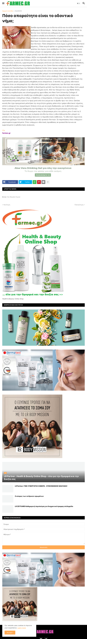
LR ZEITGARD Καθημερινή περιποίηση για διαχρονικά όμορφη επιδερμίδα (44, 506)
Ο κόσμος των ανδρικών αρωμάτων (29, 496)
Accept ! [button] (10, 632)
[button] (3, 3)
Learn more (21, 628)
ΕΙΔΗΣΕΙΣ (18, 11)
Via (3, 130)
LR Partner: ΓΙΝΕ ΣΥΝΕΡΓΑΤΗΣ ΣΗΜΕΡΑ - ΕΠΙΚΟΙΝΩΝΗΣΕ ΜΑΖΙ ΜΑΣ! (41, 486)
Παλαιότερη (79, 205)
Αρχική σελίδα (7, 11)
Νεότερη (7, 205)
